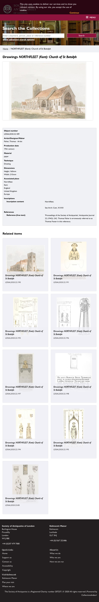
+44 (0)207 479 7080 (11, 543)
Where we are (8, 586)
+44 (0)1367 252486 (58, 540)
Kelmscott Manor (9, 578)
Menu (93, 17)
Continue (74, 12)
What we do (55, 553)
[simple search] (33, 35)
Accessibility (7, 566)
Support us (6, 557)
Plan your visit (8, 582)
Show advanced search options (19, 39)
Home (5, 48)
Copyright (6, 570)
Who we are (55, 557)
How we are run (57, 561)
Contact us (6, 561)
